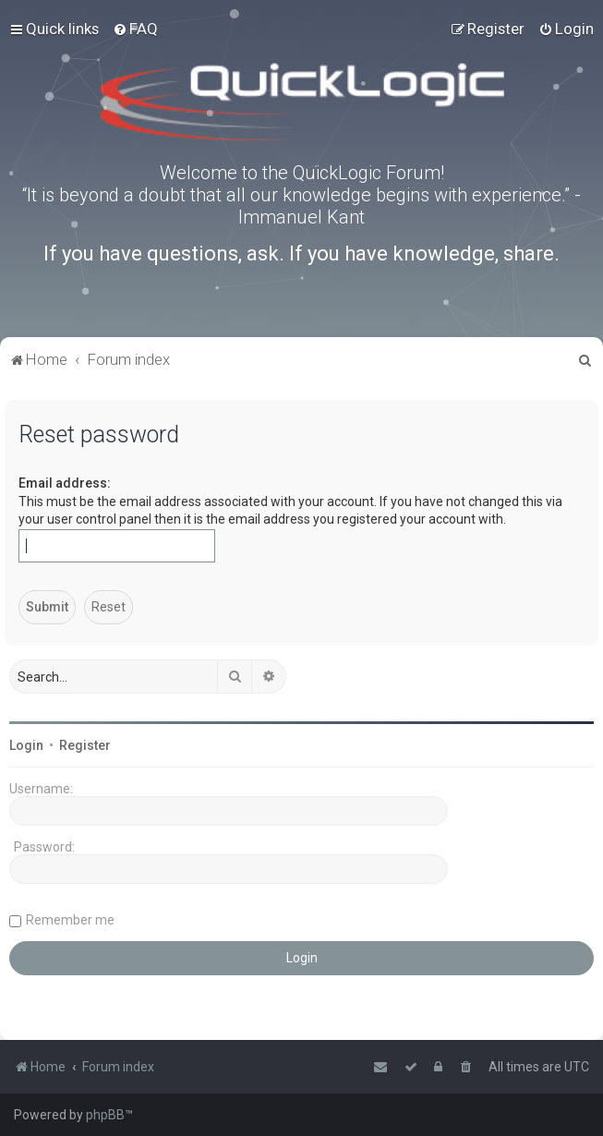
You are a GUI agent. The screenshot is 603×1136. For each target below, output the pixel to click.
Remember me (70, 919)
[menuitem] (135, 29)
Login (26, 745)
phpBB (105, 1114)
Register (85, 745)
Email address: (64, 483)
